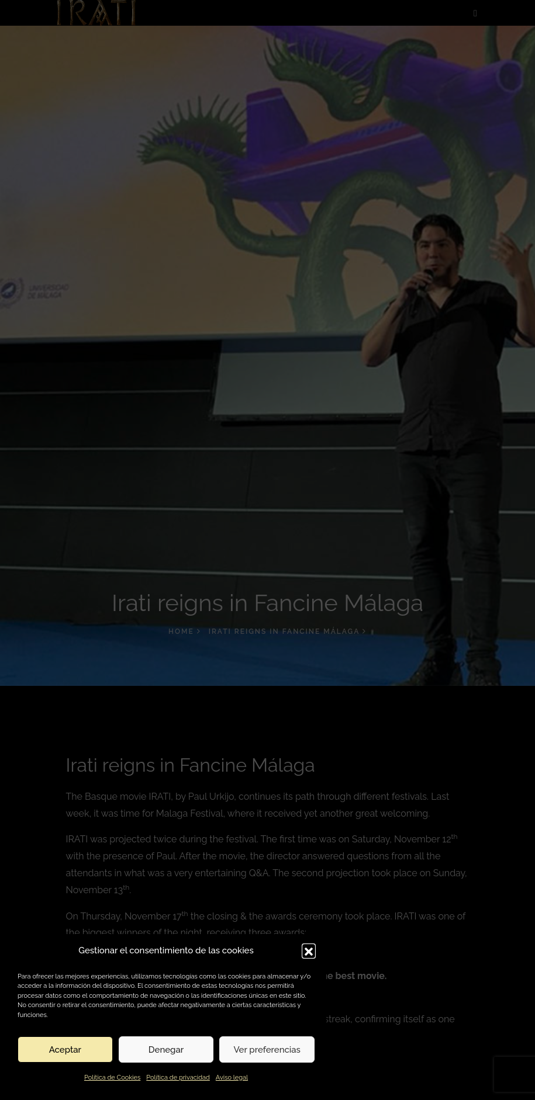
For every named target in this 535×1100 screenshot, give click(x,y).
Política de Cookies (112, 1077)
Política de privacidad (178, 1077)
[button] (309, 950)
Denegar (166, 1050)
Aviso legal (232, 1077)
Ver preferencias (267, 1050)
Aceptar (65, 1050)
